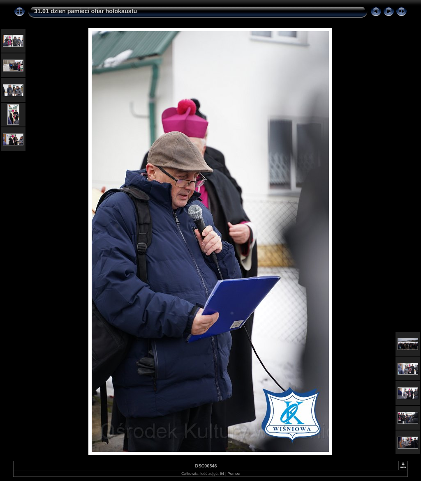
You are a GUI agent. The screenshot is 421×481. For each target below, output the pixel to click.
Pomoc (233, 473)
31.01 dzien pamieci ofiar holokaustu (85, 11)
